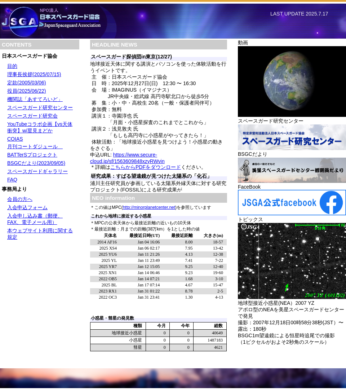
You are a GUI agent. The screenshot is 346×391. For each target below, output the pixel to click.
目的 (12, 66)
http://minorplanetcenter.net (149, 207)
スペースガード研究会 (32, 116)
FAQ (12, 180)
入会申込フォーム (27, 207)
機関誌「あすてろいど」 (35, 99)
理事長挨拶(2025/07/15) (34, 74)
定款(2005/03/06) (26, 82)
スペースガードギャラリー (37, 171)
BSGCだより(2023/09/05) (36, 163)
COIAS (15, 139)
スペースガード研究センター (40, 107)
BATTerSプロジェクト (32, 155)
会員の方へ (19, 199)
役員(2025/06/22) (26, 91)
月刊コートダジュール (35, 146)
